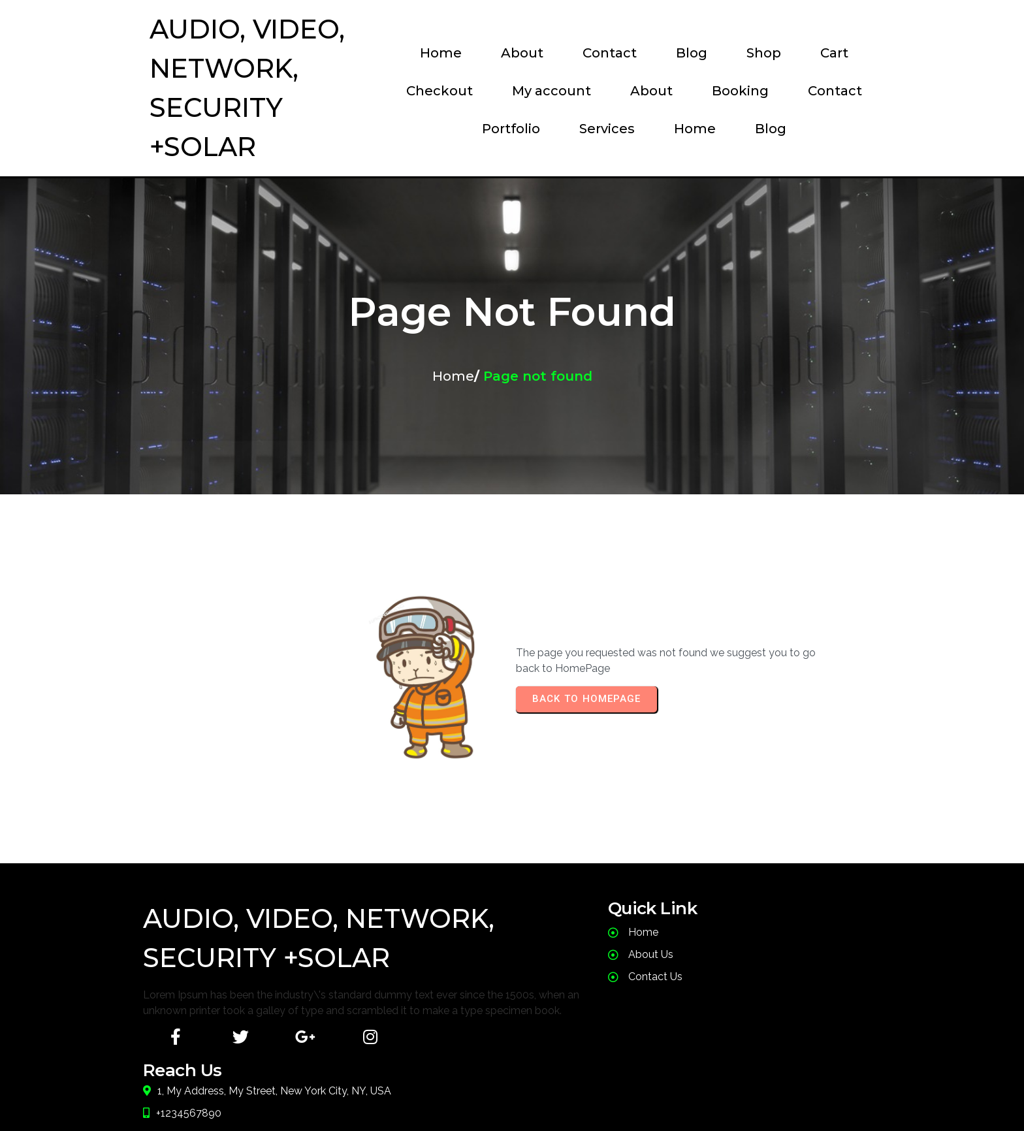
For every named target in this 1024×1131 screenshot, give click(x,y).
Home (453, 415)
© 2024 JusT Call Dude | (444, 1095)
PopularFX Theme (600, 1095)
